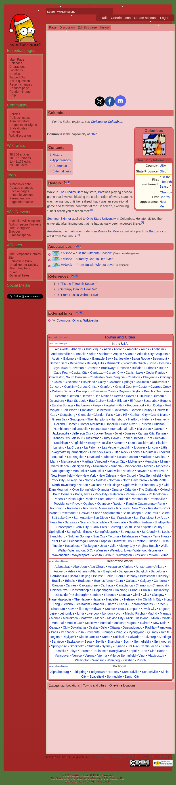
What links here (20, 184)
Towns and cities (94, 685)
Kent (149, 438)
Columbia (142, 382)
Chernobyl (160, 585)
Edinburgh (79, 594)
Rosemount (68, 513)
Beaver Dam (58, 363)
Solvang (115, 527)
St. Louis (163, 531)
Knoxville (104, 443)
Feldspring (79, 672)
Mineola (116, 466)
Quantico (103, 503)
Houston (145, 424)
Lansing (58, 447)
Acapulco (114, 566)
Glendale (84, 414)
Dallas (56, 391)
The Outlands (148, 489)
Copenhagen (103, 590)
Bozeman (77, 368)
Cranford (106, 386)
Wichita (97, 555)
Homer (72, 424)
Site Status (163, 757)
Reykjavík (69, 637)
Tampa (145, 536)
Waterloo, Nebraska (147, 550)
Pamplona (164, 627)
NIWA (13, 272)
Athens (83, 571)
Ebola (111, 400)
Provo (76, 503)
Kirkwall (96, 609)
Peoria (130, 494)
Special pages (19, 191)
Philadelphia (157, 494)
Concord (55, 386)
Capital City (79, 372)
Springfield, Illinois (79, 531)
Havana (97, 599)
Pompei (108, 632)
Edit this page (87, 27)
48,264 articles (19, 154)
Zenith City (132, 676)
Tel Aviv (133, 646)
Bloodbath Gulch (134, 363)
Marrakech (70, 618)
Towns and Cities (120, 337)
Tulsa (165, 541)
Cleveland (88, 382)
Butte (162, 368)
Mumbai (105, 623)
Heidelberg (113, 599)
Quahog (88, 503)
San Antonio (82, 517)
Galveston (121, 410)
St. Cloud (148, 531)
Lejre (53, 613)
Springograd (162, 641)
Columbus (159, 382)
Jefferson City (81, 433)
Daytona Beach (142, 391)
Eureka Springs (62, 405)
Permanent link (19, 198)
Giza (146, 594)
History (105, 27)
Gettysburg (67, 414)
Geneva (124, 594)
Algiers (128, 566)
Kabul (123, 604)
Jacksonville (60, 433)
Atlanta (129, 354)
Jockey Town (103, 433)
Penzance (68, 632)
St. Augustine (130, 531)
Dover (130, 396)
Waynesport (80, 555)
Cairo (119, 580)
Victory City (127, 545)
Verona (89, 655)
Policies (14, 114)
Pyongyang (137, 632)
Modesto (162, 466)
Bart (101, 192)
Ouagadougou (132, 627)
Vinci (141, 655)
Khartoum (58, 609)
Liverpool (93, 613)
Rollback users (19, 117)
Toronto (85, 651)
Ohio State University (101, 218)
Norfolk (101, 480)
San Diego (100, 517)
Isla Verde (144, 428)
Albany (76, 349)
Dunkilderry (161, 590)
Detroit (118, 396)
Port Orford (105, 499)
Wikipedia (90, 320)
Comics (14, 74)
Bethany (131, 576)
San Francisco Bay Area (150, 517)
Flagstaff (109, 405)
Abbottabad (62, 566)
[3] (78, 235)
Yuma (164, 555)
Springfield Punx (20, 261)
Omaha (117, 489)
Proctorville (157, 499)
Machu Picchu (135, 613)
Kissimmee (93, 438)
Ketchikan (61, 443)
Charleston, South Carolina (68, 377)
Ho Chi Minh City (149, 599)
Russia (102, 231)
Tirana (165, 646)
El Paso (135, 400)
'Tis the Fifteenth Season (165, 181)
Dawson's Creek (104, 391)
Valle (113, 545)
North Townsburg (64, 485)
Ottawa (114, 627)
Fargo (97, 405)
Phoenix (59, 499)
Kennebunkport (132, 438)
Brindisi (70, 580)
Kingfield (77, 443)
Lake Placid (157, 443)
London (107, 613)
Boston (164, 363)
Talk (105, 18)
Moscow (91, 623)
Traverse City (122, 541)
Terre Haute (161, 536)
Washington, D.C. (80, 550)
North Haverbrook (135, 480)
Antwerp (59, 571)
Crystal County (125, 386)
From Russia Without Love (95, 264)
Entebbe (95, 594)
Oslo (104, 627)
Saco (96, 513)
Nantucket (97, 471)
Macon (133, 457)
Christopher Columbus (106, 121)
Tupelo (57, 545)
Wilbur (109, 555)
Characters (17, 66)
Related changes (21, 187)
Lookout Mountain (143, 452)
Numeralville (130, 672)
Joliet (118, 433)
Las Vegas (109, 447)
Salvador (134, 637)
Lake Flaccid (137, 443)
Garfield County (141, 410)
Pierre (142, 494)
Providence (61, 503)
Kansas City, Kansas (152, 433)
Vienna (102, 655)
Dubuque (143, 396)
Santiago (165, 637)
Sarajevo (58, 641)
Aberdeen (80, 566)
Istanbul (98, 604)
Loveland (93, 457)
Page (53, 27)
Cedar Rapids (155, 372)
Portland (122, 499)
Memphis (151, 461)
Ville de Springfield (123, 655)
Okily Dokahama (74, 627)
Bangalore (126, 571)
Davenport (83, 391)
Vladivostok (156, 655)
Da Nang (121, 590)
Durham (158, 396)
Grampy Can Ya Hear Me (94, 259)
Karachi (161, 604)
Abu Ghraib (97, 566)
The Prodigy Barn (71, 192)
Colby (102, 382)
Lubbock (108, 457)
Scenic (85, 522)
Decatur (60, 396)
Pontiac (90, 499)
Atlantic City (145, 354)
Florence (110, 594)
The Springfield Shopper (19, 229)
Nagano (131, 623)
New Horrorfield (62, 475)
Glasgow (158, 594)
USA (162, 165)
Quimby (152, 632)
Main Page (16, 59)
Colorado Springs (121, 382)
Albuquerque (92, 349)
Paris (54, 632)
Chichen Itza (59, 590)
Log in (164, 18)
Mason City (117, 461)
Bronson (123, 368)
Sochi (127, 641)
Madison (147, 457)
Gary (53, 414)
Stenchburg (57, 536)
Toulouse (99, 651)
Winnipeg (113, 660)
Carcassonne (88, 585)
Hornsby (113, 672)
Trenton (140, 541)
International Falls (121, 428)
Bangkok (142, 571)
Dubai (134, 590)
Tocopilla (60, 651)
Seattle (133, 522)
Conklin (69, 386)
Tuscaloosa (72, 545)
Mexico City (115, 618)
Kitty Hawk (111, 438)
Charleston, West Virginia (107, 377)
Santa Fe (55, 522)
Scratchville (150, 672)
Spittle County (152, 527)
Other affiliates (19, 275)
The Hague (82, 599)
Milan (155, 618)
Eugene (165, 400)
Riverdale (73, 508)
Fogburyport (135, 405)
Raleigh (118, 503)
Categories (56, 685)
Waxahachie (60, 555)
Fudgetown (97, 672)
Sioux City (82, 527)
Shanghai (113, 641)
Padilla (150, 627)
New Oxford (127, 475)
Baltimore (69, 358)
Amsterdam (144, 566)
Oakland (96, 485)
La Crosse (74, 447)
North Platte (158, 480)
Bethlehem (147, 576)
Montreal (58, 623)
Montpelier (80, 471)
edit (67, 182)
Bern (119, 576)
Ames (145, 349)
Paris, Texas (83, 494)
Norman (114, 480)
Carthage (107, 585)
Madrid (152, 613)
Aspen (117, 354)
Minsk (166, 618)
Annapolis (79, 354)
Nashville (113, 471)
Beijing (85, 576)
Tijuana (120, 646)
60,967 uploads (20, 158)
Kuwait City (148, 609)
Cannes (71, 585)
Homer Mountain (91, 424)
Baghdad (109, 571)
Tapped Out (17, 77)
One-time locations (122, 685)
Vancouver (62, 655)
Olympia (103, 489)
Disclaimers (146, 757)
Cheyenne (150, 377)
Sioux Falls (99, 527)
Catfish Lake (134, 372)
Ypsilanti (140, 555)
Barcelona (158, 571)
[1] (91, 209)
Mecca (99, 618)
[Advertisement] (25, 366)
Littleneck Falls (100, 452)
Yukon (153, 555)
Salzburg (149, 637)
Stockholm (77, 646)
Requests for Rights (23, 125)
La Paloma (91, 447)
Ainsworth (62, 349)
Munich (118, 623)
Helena (147, 419)
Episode (66, 253)
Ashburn (105, 354)
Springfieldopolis (106, 531)
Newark (142, 471)
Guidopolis (77, 419)
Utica (103, 545)
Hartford (134, 419)
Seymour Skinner (59, 218)
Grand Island (159, 414)
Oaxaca (54, 627)
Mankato (161, 457)
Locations (16, 70)
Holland (59, 424)
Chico (58, 382)
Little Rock (121, 452)
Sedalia (146, 522)
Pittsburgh (75, 499)
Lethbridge (66, 613)
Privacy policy (100, 757)
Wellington (82, 660)
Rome (106, 637)
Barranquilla (58, 576)
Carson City (115, 372)
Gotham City (139, 414)
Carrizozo (97, 372)
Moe (116, 231)
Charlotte (134, 377)
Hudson (159, 424)
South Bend (132, 527)
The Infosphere (19, 268)
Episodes (15, 63)
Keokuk (160, 438)
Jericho (68, 604)
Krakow (110, 609)
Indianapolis (79, 428)
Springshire (59, 646)
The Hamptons (97, 419)
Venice (77, 655)
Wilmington (124, 555)
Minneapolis (133, 466)
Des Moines (102, 396)
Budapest (84, 580)
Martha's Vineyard (94, 461)
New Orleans (107, 475)
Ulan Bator (157, 651)
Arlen (92, 354)
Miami (164, 461)
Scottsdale (99, 522)
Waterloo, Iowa (120, 550)
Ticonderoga (77, 541)
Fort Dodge (154, 405)
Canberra (160, 580)
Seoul (88, 641)
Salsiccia (119, 637)
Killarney (83, 609)
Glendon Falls (103, 414)
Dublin (145, 590)
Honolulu (112, 424)
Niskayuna (74, 480)
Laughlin (125, 447)
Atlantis (95, 571)
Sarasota (71, 522)
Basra (74, 576)
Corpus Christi (87, 386)
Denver (87, 396)
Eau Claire (96, 400)
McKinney (135, 461)
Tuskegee (90, 545)
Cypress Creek (161, 386)
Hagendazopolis (60, 599)
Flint (121, 405)
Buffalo (136, 368)
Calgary (145, 580)
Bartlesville (121, 358)
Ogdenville (130, 485)
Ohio (162, 171)
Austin (56, 358)
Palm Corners (62, 494)
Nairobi (145, 623)
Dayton (124, 391)
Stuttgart (93, 646)
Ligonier (139, 447)
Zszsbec (128, 660)
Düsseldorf (62, 594)
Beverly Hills (95, 363)
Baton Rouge (141, 358)
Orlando (130, 489)
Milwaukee (100, 466)
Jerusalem (82, 604)
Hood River (128, 424)
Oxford (165, 489)
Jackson (159, 428)
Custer (143, 386)
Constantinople (80, 590)
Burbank (150, 368)
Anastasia (54, 231)
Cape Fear (61, 372)
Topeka (106, 541)
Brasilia (57, 580)
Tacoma (113, 536)
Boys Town (59, 368)
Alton (107, 349)
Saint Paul (151, 513)
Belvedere (77, 363)
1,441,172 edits (20, 161)
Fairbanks (83, 405)
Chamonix (143, 585)
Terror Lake (58, 541)
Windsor (98, 660)
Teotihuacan (149, 646)
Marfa (54, 461)
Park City (101, 494)
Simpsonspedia (20, 235)
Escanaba (150, 400)
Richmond (57, 508)
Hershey (161, 419)
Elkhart (122, 400)
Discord (14, 132)
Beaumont (160, 358)
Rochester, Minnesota (98, 508)
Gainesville (103, 410)
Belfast (98, 576)
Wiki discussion (20, 135)
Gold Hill (122, 414)
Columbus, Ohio (68, 320)
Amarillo (132, 349)
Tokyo (73, 651)
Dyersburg (57, 400)
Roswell (84, 513)
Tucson (153, 541)
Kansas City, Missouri (68, 438)
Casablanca (124, 585)
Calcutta (131, 580)
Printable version (21, 195)
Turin (143, 651)
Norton (83, 485)
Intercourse (99, 428)
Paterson (116, 494)
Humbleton (61, 428)
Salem (165, 513)
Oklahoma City (150, 485)
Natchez (128, 471)
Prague (121, 632)
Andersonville (60, 354)
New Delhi (160, 623)
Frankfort (86, 410)
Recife (165, 632)
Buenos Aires (103, 580)
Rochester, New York (130, 508)
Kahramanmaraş (141, 604)
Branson (92, 368)
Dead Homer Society (23, 264)
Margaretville (70, 461)
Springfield (56, 531)
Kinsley (91, 443)
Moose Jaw (74, 623)
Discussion (67, 27)
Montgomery (61, 471)
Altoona (119, 349)
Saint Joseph (132, 513)
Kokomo (119, 443)
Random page (19, 88)
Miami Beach (60, 466)
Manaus (165, 613)
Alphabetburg (59, 672)
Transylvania (117, 651)
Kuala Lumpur (128, 609)
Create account (145, 18)
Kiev (71, 609)
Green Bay (59, 419)
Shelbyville (162, 522)
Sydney (107, 646)
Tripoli (133, 651)
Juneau (130, 433)
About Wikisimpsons (124, 757)
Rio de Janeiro (89, 637)
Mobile (148, 466)
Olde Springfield (83, 489)
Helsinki (129, 599)
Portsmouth (139, 499)
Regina (55, 637)
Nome (89, 480)
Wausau (101, 550)
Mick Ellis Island (137, 618)
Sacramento (111, 513)
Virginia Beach (148, 545)
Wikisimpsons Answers (25, 224)
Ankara (159, 566)
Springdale (114, 676)
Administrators (19, 121)
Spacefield (96, 676)
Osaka (93, 627)
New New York (85, 475)
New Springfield (150, 475)
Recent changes (20, 84)
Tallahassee (130, 536)
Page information (21, 202)
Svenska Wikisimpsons (25, 221)
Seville (99, 641)
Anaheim (158, 349)
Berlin (109, 576)
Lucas (121, 457)
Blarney (163, 576)
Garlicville (162, 410)
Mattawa (86, 618)
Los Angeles (75, 457)
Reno (161, 503)
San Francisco (121, 517)
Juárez (111, 604)
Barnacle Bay (101, 358)
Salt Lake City (61, 517)
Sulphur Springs (79, 536)
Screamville (118, 522)
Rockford (154, 508)
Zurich (141, 660)
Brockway (108, 368)
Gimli (136, 594)
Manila (55, 618)
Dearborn (162, 391)
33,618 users (18, 165)
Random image (20, 91)
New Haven (158, 471)
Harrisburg (118, 419)
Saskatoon (74, 641)
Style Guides (18, 128)
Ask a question (19, 81)
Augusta (162, 354)
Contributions (121, 18)
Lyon (118, 613)
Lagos (163, 609)
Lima (80, 613)
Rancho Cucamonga (140, 503)
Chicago (166, 377)
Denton (74, 396)
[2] (142, 222)
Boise (152, 363)
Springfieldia (142, 641)
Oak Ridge (112, 485)
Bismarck (113, 363)
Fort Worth (70, 410)
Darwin (68, 391)
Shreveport (64, 527)
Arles (71, 571)
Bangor (84, 358)
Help (12, 95)
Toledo (93, 541)
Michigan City (80, 466)
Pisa (81, 632)
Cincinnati (71, 382)
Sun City (99, 536)
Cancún (57, 585)
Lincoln (153, 447)
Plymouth (93, 632)
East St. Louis (76, 400)
